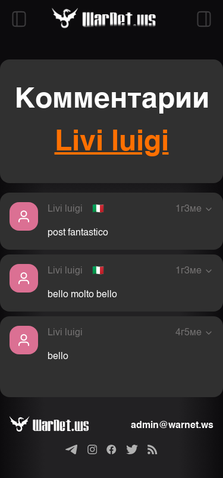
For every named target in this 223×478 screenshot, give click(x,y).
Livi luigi (112, 142)
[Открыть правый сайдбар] (203, 19)
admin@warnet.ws (172, 425)
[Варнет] (59, 425)
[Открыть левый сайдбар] (19, 19)
